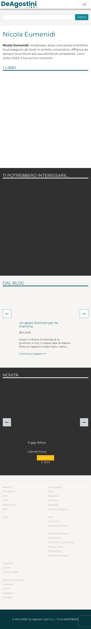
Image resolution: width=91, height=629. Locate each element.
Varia (50, 491)
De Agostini (9, 491)
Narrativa (53, 500)
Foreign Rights (10, 572)
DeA (5, 495)
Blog (6, 517)
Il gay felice (37, 443)
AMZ (5, 509)
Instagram (8, 593)
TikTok (6, 588)
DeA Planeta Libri (20, 4)
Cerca (81, 17)
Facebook (8, 584)
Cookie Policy (55, 551)
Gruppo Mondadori (58, 525)
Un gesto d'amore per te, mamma (38, 324)
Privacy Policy (55, 546)
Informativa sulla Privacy (61, 542)
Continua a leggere (32, 353)
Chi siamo (53, 521)
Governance (54, 537)
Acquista (45, 457)
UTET (5, 500)
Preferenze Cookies (58, 555)
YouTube (7, 597)
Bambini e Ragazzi (58, 509)
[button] (7, 313)
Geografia (53, 504)
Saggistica (53, 495)
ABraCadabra (10, 504)
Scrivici (6, 567)
